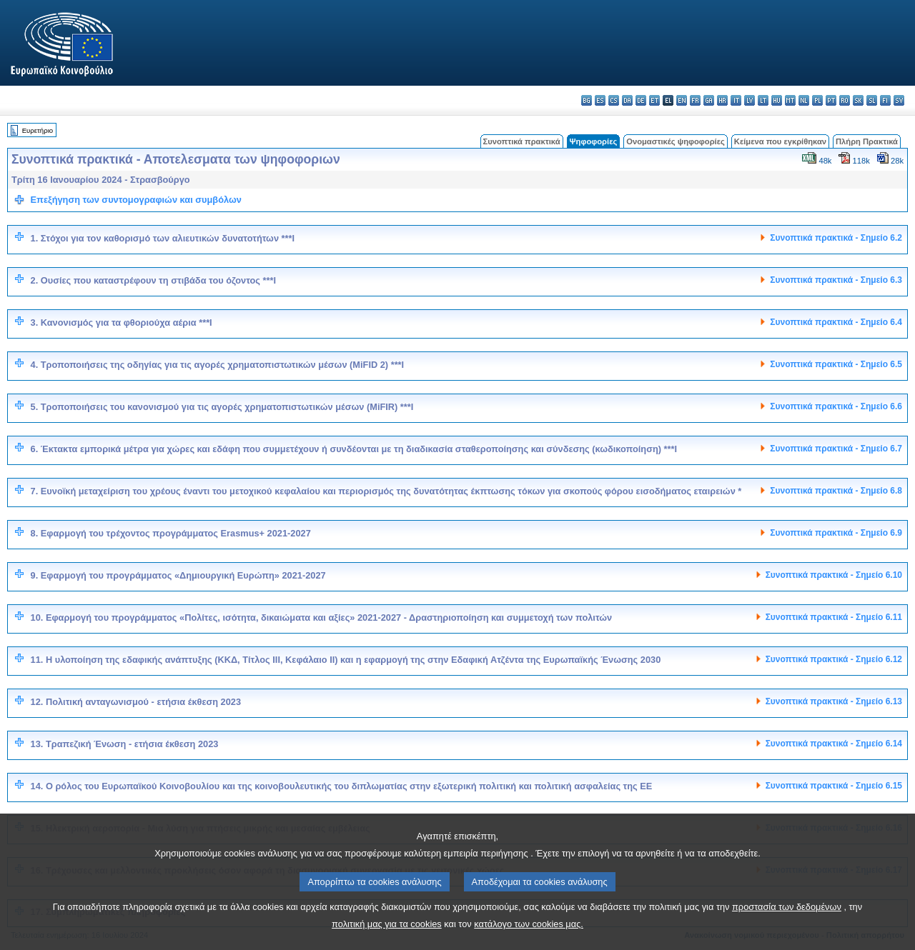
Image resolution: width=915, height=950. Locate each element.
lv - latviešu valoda (749, 100)
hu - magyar (776, 100)
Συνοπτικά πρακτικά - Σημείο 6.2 (836, 238)
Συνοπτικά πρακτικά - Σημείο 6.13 (834, 701)
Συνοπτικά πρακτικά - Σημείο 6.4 (836, 322)
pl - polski (817, 100)
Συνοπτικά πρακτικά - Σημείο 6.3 (836, 280)
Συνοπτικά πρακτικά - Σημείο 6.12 (834, 659)
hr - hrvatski (722, 100)
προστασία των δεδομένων (786, 928)
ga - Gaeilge (708, 100)
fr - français (695, 100)
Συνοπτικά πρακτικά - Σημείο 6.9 (836, 533)
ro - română (844, 100)
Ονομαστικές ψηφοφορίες (675, 141)
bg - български (586, 100)
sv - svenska (899, 100)
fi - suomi (885, 100)
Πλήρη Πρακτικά (867, 141)
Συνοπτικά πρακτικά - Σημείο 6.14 (834, 744)
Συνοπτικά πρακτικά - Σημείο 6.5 (836, 364)
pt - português (831, 100)
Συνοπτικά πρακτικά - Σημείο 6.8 (836, 491)
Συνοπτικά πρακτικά (521, 141)
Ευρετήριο (37, 130)
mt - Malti (790, 100)
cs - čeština (613, 100)
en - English (681, 100)
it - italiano (736, 100)
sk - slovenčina (858, 100)
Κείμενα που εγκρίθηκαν (780, 141)
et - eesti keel (654, 100)
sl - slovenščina (871, 100)
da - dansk (627, 100)
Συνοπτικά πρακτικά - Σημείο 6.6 (836, 406)
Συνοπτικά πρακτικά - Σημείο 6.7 (836, 449)
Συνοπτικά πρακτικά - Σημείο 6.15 (834, 786)
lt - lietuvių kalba (763, 100)
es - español (600, 100)
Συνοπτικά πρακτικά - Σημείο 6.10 (834, 575)
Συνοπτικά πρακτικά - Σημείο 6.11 (834, 617)
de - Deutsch (640, 100)
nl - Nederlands (803, 100)
